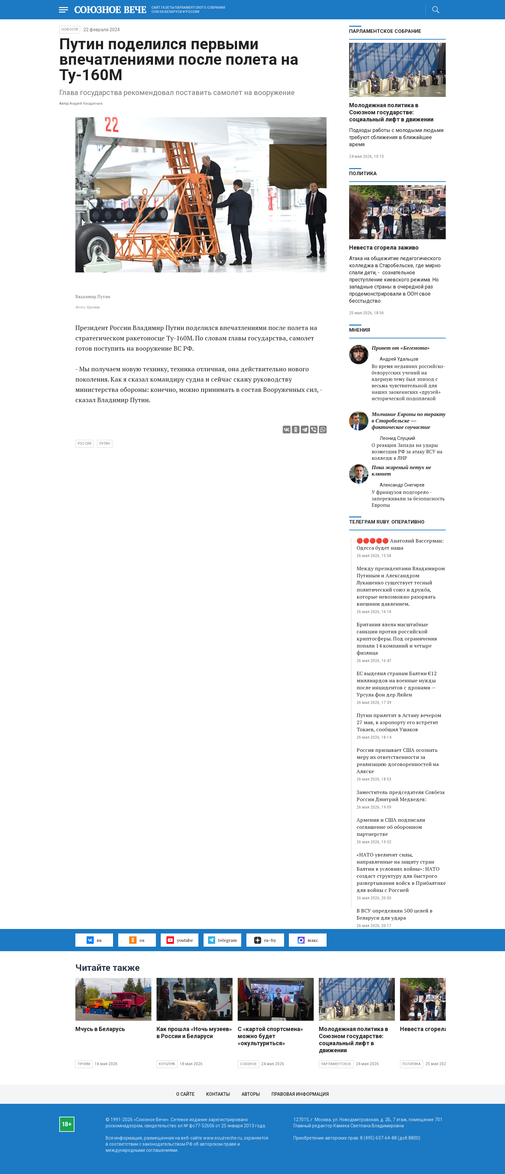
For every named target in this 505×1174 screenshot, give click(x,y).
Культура (167, 1064)
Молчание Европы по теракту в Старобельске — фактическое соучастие (408, 420)
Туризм (84, 1064)
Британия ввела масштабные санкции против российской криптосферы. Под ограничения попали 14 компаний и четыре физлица (397, 638)
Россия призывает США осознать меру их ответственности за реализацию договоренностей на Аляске (398, 760)
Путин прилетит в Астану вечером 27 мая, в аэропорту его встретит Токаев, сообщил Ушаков (399, 722)
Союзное (248, 1064)
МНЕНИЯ (359, 330)
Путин (104, 443)
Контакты (218, 1094)
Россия (84, 443)
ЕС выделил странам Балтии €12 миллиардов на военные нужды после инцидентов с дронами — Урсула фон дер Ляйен (397, 684)
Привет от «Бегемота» (401, 348)
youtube (180, 939)
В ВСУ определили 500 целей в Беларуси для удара (395, 914)
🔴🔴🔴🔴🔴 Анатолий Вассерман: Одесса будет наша (400, 544)
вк (94, 939)
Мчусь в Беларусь (100, 1029)
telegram (222, 939)
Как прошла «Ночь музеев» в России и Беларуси (194, 1032)
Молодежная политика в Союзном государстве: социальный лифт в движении (391, 112)
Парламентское (336, 1064)
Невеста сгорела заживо (384, 247)
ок (136, 939)
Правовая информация (300, 1094)
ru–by (265, 940)
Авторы (251, 1094)
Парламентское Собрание (385, 31)
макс (308, 940)
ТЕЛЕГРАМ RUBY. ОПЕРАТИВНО (386, 522)
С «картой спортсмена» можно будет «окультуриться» (270, 1036)
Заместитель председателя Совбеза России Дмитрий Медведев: (400, 796)
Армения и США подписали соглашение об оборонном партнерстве (391, 827)
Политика (363, 173)
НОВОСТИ (70, 29)
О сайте (185, 1094)
